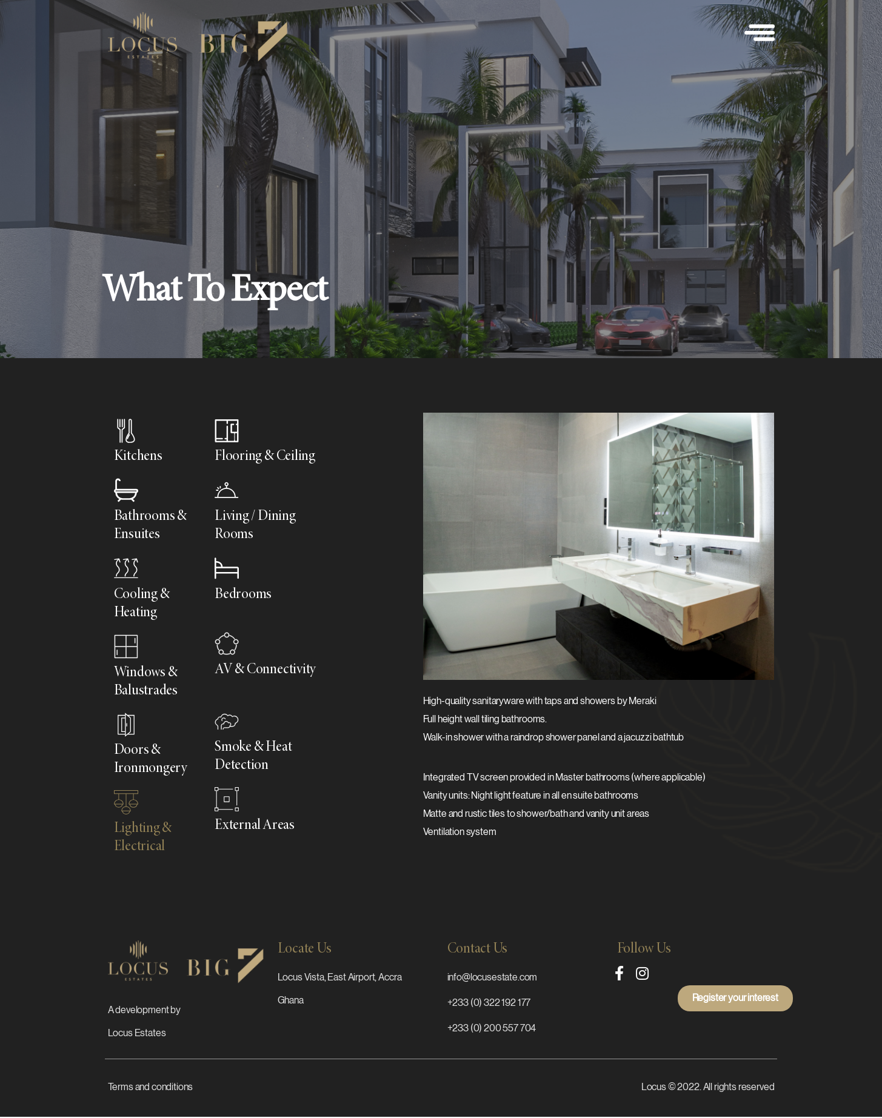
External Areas (255, 826)
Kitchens (138, 457)
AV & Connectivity (265, 670)
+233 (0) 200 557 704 (491, 1028)
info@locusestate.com (492, 977)
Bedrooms (243, 595)
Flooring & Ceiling (265, 457)
